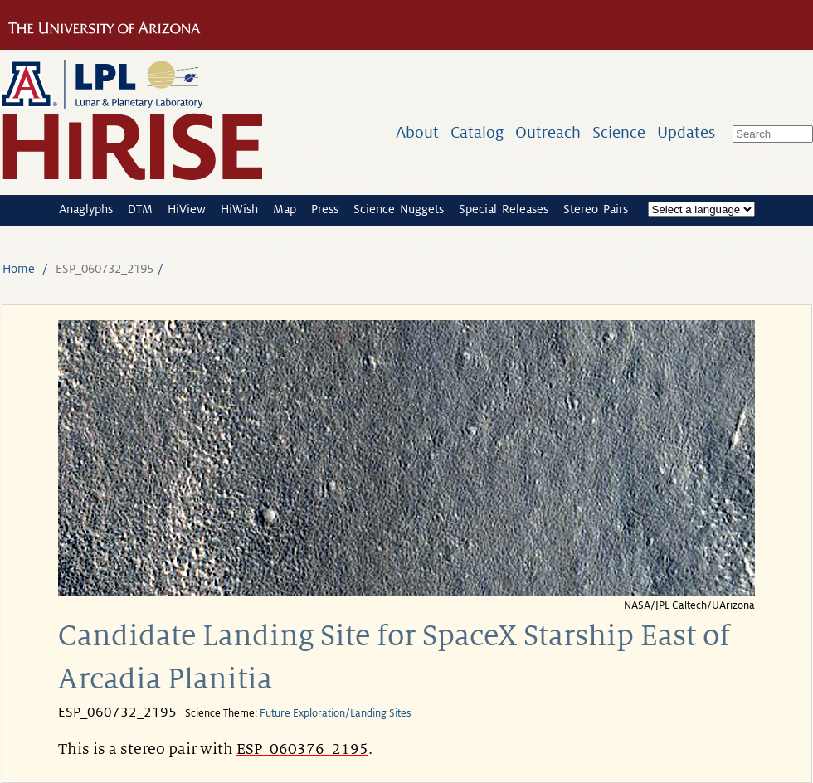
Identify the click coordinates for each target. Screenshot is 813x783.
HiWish (239, 209)
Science (618, 132)
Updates (686, 132)
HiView (187, 209)
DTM (140, 209)
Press (324, 209)
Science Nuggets (398, 209)
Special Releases (503, 209)
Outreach (548, 132)
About (417, 132)
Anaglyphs (86, 209)
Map (284, 209)
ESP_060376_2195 (302, 749)
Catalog (477, 132)
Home (18, 268)
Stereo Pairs (595, 209)
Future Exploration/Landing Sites (335, 713)
